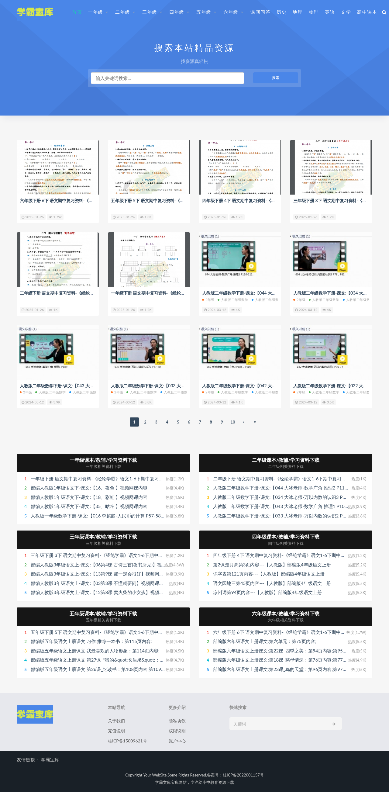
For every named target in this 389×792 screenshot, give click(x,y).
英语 (330, 12)
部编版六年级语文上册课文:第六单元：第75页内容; (264, 641)
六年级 (231, 12)
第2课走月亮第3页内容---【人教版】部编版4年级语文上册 (272, 564)
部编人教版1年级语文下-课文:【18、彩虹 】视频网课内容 (89, 497)
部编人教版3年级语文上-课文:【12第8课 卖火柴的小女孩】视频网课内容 (104, 592)
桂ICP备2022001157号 (243, 775)
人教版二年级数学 (233, 300)
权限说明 (177, 730)
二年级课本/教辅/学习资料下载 (286, 459)
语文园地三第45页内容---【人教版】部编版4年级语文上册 (272, 583)
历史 (282, 12)
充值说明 (116, 730)
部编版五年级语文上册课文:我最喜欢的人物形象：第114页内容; (95, 650)
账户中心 (177, 740)
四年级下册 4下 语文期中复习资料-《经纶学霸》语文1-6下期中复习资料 (274, 200)
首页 (77, 12)
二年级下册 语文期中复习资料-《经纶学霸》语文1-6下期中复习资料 (87, 293)
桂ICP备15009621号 (127, 740)
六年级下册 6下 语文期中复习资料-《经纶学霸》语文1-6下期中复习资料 (92, 200)
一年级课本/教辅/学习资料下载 (103, 459)
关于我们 (116, 720)
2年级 (208, 300)
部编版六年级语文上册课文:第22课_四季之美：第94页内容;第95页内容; (285, 650)
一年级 (95, 12)
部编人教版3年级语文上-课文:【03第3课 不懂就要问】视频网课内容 (99, 583)
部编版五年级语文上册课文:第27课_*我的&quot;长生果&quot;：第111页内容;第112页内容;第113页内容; (136, 659)
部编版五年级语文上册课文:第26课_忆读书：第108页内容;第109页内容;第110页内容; (117, 669)
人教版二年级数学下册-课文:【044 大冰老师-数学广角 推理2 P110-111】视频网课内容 (301, 487)
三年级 (149, 12)
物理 (314, 12)
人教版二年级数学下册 (270, 300)
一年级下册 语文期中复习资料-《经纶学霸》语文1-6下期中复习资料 (178, 293)
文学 (346, 12)
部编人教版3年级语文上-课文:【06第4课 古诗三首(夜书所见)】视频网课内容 (107, 564)
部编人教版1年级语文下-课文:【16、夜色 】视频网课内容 (89, 487)
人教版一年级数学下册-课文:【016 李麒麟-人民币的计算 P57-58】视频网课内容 (112, 515)
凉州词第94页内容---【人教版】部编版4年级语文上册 (267, 592)
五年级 (204, 12)
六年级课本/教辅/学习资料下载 (286, 613)
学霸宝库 (50, 759)
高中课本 (367, 12)
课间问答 (260, 12)
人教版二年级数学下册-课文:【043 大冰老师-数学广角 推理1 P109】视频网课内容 (296, 506)
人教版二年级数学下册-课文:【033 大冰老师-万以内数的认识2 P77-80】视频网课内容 (300, 515)
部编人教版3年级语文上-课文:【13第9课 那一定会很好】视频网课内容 (102, 573)
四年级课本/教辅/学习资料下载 (286, 536)
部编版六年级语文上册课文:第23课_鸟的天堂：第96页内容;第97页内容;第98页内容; (297, 669)
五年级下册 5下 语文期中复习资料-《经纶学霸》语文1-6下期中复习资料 (183, 200)
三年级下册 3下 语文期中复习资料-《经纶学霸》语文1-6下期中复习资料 (104, 555)
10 (232, 421)
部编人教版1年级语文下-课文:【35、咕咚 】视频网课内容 (89, 506)
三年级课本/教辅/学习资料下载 (103, 536)
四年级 (176, 12)
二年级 (122, 12)
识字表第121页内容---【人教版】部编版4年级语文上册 (269, 573)
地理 (298, 12)
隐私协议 (177, 720)
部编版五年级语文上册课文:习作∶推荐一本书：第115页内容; (91, 641)
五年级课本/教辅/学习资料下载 (103, 613)
